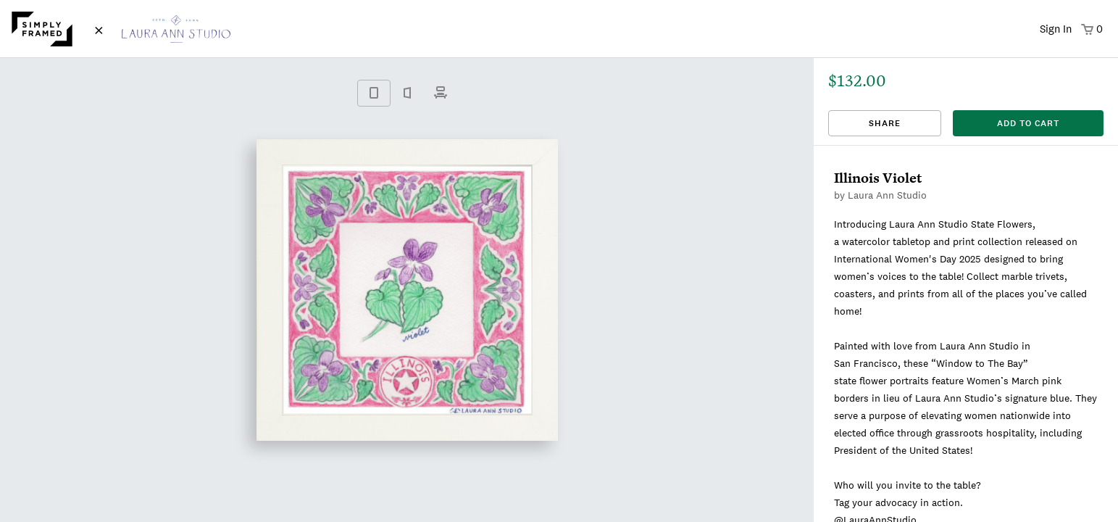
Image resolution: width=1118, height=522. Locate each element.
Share (885, 123)
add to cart (1028, 123)
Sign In (1056, 29)
